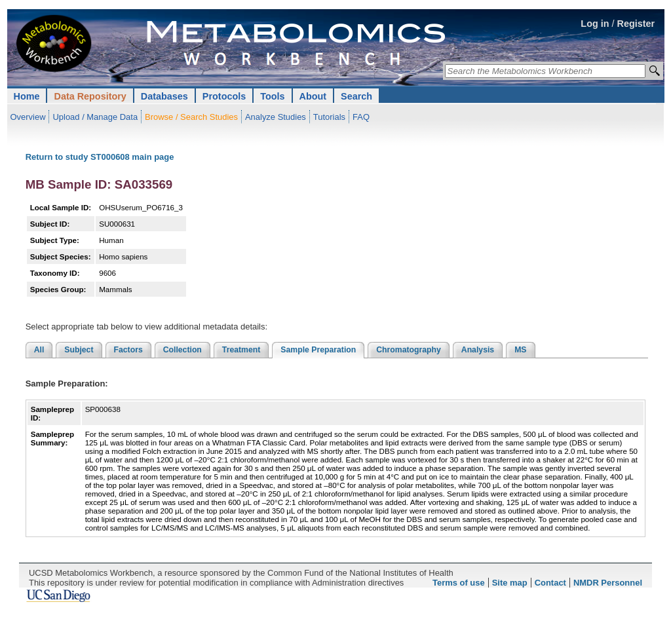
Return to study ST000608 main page (100, 157)
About (313, 96)
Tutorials (329, 117)
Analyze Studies (275, 117)
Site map (509, 583)
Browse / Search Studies (191, 117)
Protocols (224, 96)
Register (636, 23)
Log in (595, 23)
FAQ (361, 117)
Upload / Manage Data (95, 117)
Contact (550, 583)
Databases (164, 96)
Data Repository (90, 96)
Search (356, 96)
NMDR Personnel (607, 583)
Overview (28, 117)
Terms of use (458, 583)
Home (27, 96)
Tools (272, 96)
